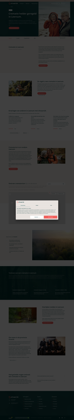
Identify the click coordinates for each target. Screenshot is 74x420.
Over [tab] (51, 205)
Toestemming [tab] (23, 205)
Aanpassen (36, 217)
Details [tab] (37, 205)
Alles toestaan (50, 217)
